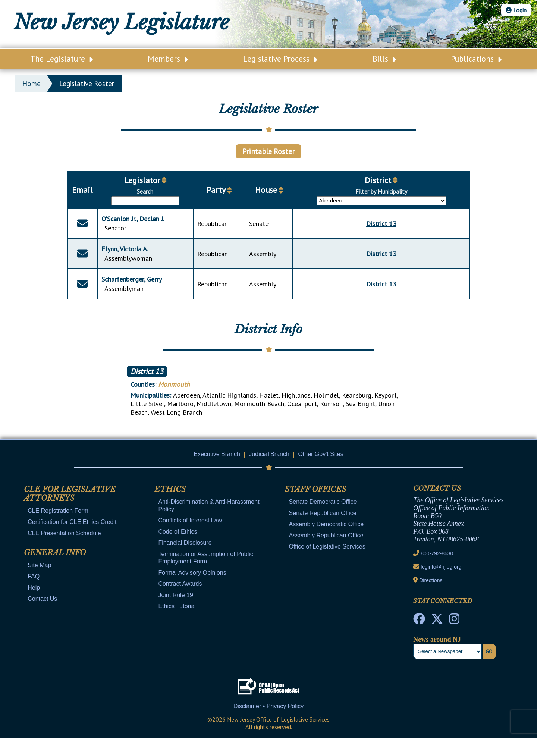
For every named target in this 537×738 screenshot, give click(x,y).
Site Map (39, 565)
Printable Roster (268, 151)
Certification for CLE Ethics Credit (72, 522)
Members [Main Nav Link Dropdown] (168, 58)
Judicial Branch (269, 454)
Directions (430, 580)
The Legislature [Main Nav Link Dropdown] (61, 58)
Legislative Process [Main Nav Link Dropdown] (280, 58)
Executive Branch (217, 454)
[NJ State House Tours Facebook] (419, 621)
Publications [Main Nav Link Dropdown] (476, 58)
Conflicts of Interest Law (190, 520)
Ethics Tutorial (176, 606)
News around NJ (437, 639)
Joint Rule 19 (175, 595)
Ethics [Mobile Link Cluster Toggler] (170, 489)
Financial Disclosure (184, 543)
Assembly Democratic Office (326, 524)
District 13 (147, 371)
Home (31, 83)
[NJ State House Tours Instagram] (454, 621)
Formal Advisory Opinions (192, 572)
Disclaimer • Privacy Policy (268, 706)
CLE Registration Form (58, 511)
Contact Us (42, 599)
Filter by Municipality (381, 191)
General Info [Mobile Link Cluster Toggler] (55, 552)
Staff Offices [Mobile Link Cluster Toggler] (315, 489)
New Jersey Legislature (121, 22)
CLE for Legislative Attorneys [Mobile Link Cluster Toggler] (70, 494)
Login (516, 10)
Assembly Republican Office (326, 535)
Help (34, 587)
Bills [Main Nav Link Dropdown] (384, 58)
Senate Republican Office (323, 513)
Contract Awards (180, 584)
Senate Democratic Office (323, 502)
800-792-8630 (437, 553)
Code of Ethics (177, 531)
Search (145, 191)
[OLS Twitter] (437, 621)
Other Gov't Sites (320, 454)
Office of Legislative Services (327, 546)
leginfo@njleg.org (441, 567)
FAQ (34, 576)
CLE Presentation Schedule (64, 533)
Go (489, 651)
